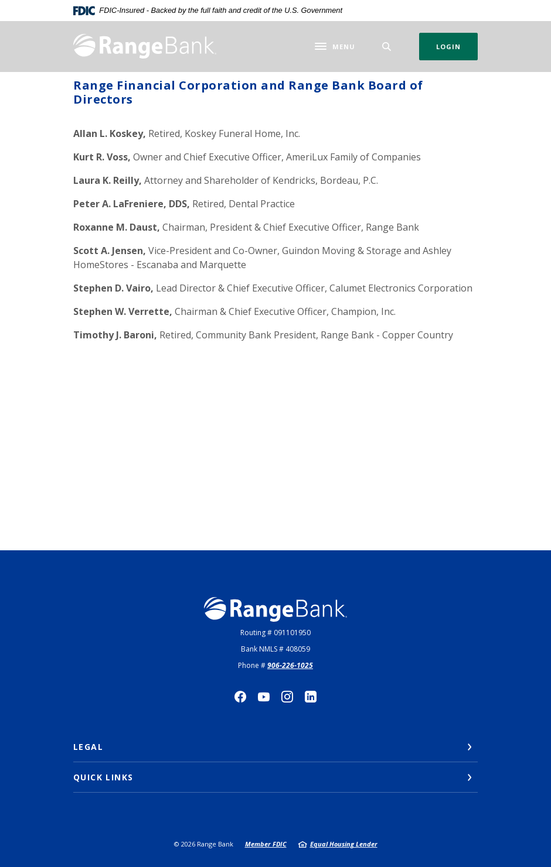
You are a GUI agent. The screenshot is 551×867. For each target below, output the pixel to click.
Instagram (287, 696)
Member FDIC (266, 843)
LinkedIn (311, 696)
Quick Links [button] (103, 777)
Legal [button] (88, 746)
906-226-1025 (290, 665)
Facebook (240, 696)
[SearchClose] (387, 47)
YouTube (264, 696)
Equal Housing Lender (343, 843)
